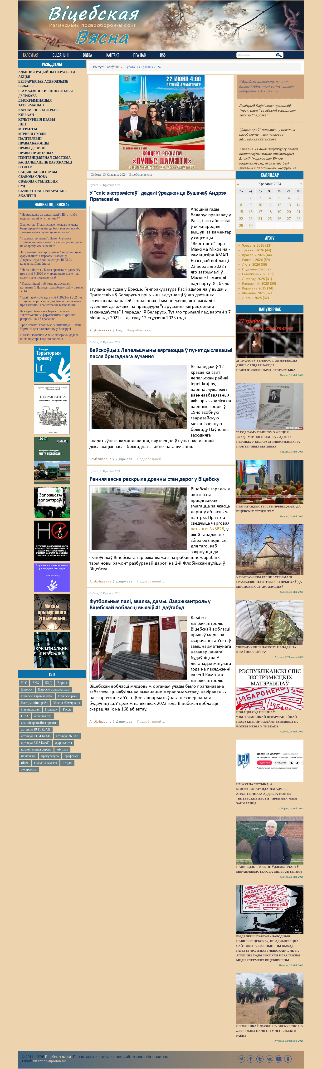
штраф (67, 763)
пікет (24, 763)
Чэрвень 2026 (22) (256, 246)
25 (270, 219)
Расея (67, 709)
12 (279, 205)
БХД (48, 683)
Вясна (101, 36)
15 (241, 212)
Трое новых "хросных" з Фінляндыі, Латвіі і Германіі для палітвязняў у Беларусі (51, 327)
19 (279, 212)
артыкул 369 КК (67, 736)
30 (251, 226)
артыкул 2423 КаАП (35, 743)
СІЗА (25, 716)
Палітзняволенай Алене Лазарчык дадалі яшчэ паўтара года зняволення (49, 337)
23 (251, 219)
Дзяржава (124, 459)
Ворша (62, 683)
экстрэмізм (29, 769)
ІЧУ (24, 683)
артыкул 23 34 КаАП (35, 736)
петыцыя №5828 (207, 529)
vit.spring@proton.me (50, 1061)
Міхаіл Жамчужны (66, 703)
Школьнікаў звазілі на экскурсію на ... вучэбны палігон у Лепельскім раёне (269, 1030)
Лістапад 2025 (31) (257, 279)
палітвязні (28, 756)
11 (270, 205)
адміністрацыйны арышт (38, 723)
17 (260, 212)
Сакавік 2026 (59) (256, 260)
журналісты (63, 743)
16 (251, 212)
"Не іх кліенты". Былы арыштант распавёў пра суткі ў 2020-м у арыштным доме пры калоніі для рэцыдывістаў (50, 273)
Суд (119, 330)
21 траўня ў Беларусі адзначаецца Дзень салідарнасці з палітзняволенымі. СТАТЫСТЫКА (266, 365)
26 (279, 219)
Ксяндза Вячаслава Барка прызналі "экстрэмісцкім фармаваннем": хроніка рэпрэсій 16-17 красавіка (47, 315)
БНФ (36, 683)
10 (260, 205)
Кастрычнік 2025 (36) (259, 284)
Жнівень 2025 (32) (257, 293)
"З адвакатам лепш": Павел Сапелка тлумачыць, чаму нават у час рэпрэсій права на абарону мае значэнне (51, 242)
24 (260, 219)
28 (298, 219)
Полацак (51, 709)
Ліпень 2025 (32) (255, 298)
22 (241, 219)
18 (270, 212)
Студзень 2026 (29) (257, 269)
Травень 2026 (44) (256, 250)
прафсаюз (71, 756)
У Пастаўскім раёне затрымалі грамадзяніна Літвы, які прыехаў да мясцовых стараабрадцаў (269, 581)
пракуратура (50, 756)
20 (289, 212)
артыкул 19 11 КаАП (35, 729)
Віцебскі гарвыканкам (36, 696)
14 (298, 205)
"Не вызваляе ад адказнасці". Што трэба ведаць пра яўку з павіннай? (48, 216)
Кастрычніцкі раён (34, 703)
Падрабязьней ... (141, 330)
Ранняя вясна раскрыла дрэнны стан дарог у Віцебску (154, 479)
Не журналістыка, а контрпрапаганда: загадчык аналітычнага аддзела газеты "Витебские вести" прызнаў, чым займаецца (266, 793)
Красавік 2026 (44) (257, 255)
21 (298, 212)
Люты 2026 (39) (254, 265)
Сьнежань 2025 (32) (258, 274)
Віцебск (26, 689)
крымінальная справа (36, 749)
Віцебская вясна (58, 1057)
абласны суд (42, 716)
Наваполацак (30, 709)
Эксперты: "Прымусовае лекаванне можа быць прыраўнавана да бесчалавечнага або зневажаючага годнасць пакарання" (50, 228)
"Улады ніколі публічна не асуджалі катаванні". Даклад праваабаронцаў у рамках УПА (52, 287)
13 (289, 205)
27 (289, 219)
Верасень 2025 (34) (257, 288)
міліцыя (62, 749)
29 (241, 226)
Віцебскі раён (67, 696)
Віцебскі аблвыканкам (53, 689)
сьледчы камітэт (45, 763)
